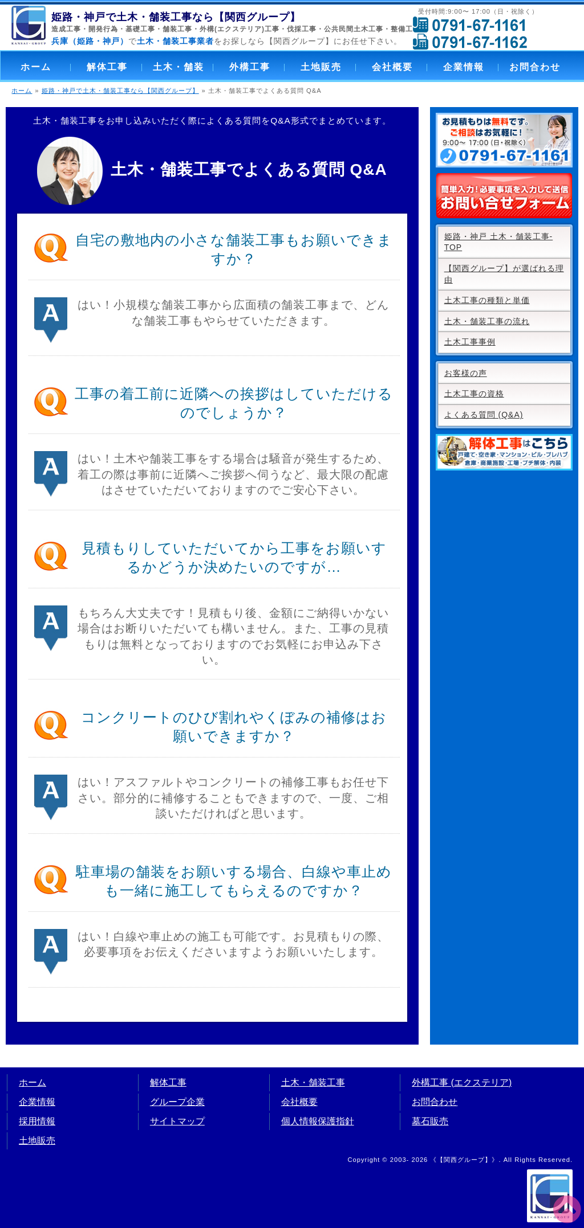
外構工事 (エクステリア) (462, 1082)
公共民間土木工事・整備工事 (372, 29)
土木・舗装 (178, 67)
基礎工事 (140, 29)
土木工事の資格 (474, 393)
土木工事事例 (470, 341)
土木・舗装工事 (313, 1082)
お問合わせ (535, 67)
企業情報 (463, 67)
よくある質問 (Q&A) (484, 414)
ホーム (36, 67)
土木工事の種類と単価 (487, 300)
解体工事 (107, 67)
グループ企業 (177, 1102)
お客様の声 (465, 373)
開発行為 (103, 29)
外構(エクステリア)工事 (239, 29)
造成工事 (66, 29)
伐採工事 (302, 29)
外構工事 (249, 67)
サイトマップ (177, 1121)
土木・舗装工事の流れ (487, 321)
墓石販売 (430, 1121)
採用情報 (37, 1121)
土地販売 (321, 67)
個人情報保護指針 (317, 1121)
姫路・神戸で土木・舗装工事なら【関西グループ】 (120, 90)
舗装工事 (177, 29)
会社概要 (392, 67)
